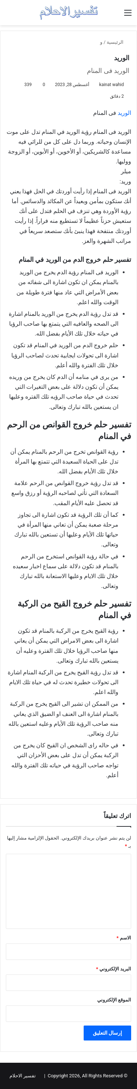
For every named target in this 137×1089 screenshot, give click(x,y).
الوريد (124, 112)
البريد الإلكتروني (113, 969)
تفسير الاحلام (22, 1075)
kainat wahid (111, 84)
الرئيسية (118, 42)
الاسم (124, 938)
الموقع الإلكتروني (114, 1000)
